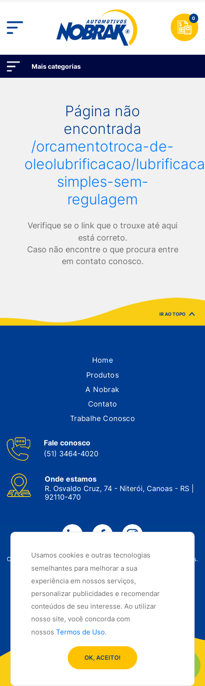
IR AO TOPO (177, 315)
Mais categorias (56, 66)
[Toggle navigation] (15, 27)
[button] (102, 360)
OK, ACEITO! (102, 657)
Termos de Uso (80, 632)
